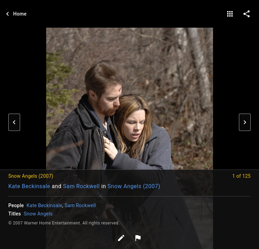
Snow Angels (38, 213)
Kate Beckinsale (29, 186)
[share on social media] (246, 14)
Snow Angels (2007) (134, 186)
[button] (14, 122)
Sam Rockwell (81, 186)
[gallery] (230, 14)
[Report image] (138, 238)
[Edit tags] (121, 238)
